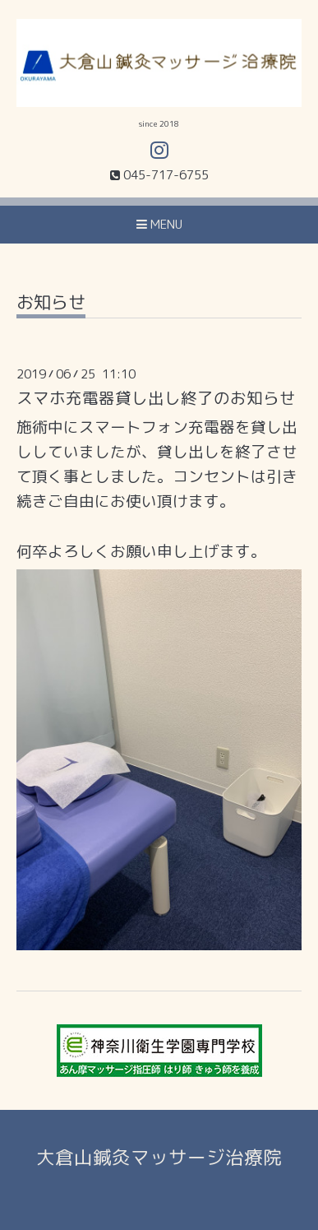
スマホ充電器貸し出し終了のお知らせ (156, 398)
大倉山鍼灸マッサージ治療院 (159, 1157)
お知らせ (50, 304)
